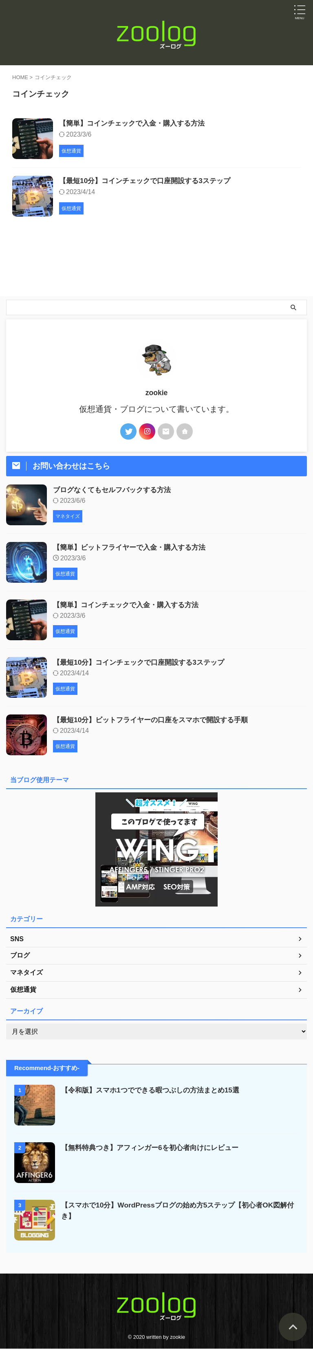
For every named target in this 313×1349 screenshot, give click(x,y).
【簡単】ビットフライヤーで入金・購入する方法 (133, 548)
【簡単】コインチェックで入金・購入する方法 (136, 123)
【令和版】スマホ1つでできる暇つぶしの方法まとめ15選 (155, 1091)
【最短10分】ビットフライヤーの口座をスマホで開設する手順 (156, 721)
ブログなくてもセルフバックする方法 (115, 491)
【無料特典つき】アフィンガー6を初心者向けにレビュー (155, 1148)
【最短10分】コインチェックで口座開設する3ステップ (149, 181)
